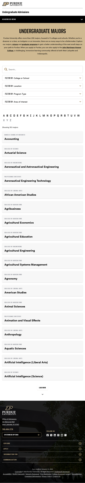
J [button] (33, 115)
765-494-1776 (7, 429)
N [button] (47, 115)
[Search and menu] (80, 4)
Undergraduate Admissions (15, 12)
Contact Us (56, 476)
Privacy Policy (47, 476)
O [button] (51, 115)
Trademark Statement (62, 472)
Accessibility (7, 474)
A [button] (4, 115)
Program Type (15, 93)
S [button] (65, 115)
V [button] (75, 115)
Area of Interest (16, 101)
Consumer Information (33, 476)
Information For (42, 454)
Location (13, 86)
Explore (42, 443)
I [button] (30, 115)
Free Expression (45, 474)
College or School (17, 78)
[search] (42, 69)
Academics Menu (9, 19)
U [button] (71, 115)
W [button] (78, 115)
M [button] (44, 115)
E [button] (17, 115)
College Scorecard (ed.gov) (61, 474)
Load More (42, 388)
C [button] (11, 115)
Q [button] (58, 115)
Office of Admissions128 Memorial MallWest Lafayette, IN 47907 (10, 421)
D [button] (14, 115)
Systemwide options (11, 435)
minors (15, 44)
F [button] (20, 115)
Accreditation (76, 474)
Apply (42, 449)
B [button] (7, 115)
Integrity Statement (32, 474)
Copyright (18, 472)
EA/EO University (19, 474)
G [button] (24, 115)
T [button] (68, 115)
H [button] (27, 115)
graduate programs (29, 44)
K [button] (37, 115)
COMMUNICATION (42, 459)
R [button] (61, 115)
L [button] (40, 115)
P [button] (54, 115)
